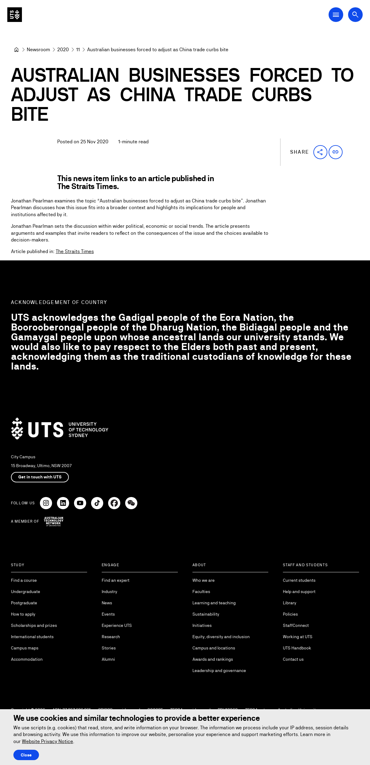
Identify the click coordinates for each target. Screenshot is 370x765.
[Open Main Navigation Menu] (336, 14)
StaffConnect (296, 625)
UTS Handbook (297, 647)
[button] (320, 152)
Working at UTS (297, 636)
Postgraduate (24, 602)
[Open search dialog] (355, 14)
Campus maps (24, 647)
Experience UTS (117, 625)
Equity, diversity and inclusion (221, 636)
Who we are (203, 580)
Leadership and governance (219, 670)
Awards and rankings (212, 659)
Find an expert (115, 580)
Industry (109, 591)
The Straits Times (75, 252)
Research (111, 636)
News (107, 602)
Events (108, 614)
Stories (109, 647)
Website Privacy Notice (47, 741)
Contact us (293, 659)
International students (32, 636)
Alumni (108, 659)
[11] (78, 49)
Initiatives (202, 625)
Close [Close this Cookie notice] (26, 754)
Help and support (299, 591)
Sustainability (205, 614)
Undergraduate (25, 591)
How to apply (23, 614)
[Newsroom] (38, 49)
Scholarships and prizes (34, 625)
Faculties (201, 591)
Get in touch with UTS (40, 476)
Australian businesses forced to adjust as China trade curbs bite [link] (157, 49)
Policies (290, 614)
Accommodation (27, 659)
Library (289, 602)
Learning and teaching (214, 602)
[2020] (63, 49)
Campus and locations (213, 647)
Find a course (24, 580)
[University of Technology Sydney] (16, 50)
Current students (299, 580)
